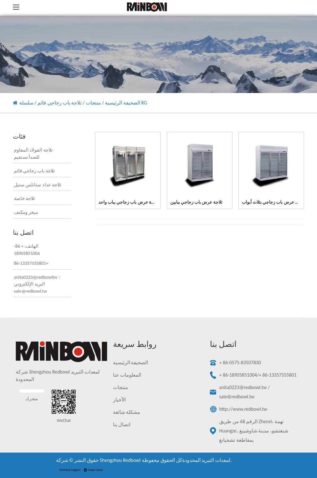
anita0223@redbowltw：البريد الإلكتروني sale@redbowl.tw (38, 284)
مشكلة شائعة (127, 412)
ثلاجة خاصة (24, 198)
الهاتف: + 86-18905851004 (27, 249)
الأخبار (119, 400)
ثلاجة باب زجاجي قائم (59, 103)
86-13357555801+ (31, 263)
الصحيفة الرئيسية (122, 103)
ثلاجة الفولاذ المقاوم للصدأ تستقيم (33, 153)
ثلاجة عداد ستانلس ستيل (37, 185)
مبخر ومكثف (26, 212)
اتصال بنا (122, 424)
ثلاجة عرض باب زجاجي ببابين (196, 202)
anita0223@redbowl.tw (243, 387)
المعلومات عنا (127, 375)
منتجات (93, 103)
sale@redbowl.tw (236, 397)
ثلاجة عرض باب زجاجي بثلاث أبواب (273, 202)
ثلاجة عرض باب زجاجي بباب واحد (128, 202)
